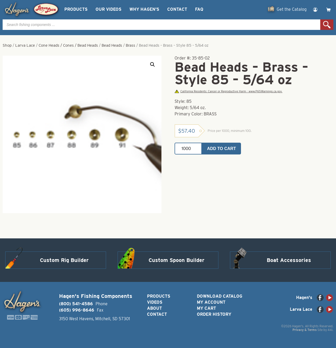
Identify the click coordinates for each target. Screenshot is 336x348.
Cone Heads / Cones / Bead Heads (68, 45)
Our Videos (109, 9)
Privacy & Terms (304, 330)
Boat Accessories (289, 260)
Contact (177, 9)
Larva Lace (25, 45)
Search (326, 24)
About (154, 308)
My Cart (206, 308)
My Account (211, 302)
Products (76, 9)
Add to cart (221, 148)
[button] (152, 64)
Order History (214, 314)
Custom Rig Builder (64, 260)
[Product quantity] (188, 148)
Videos (154, 302)
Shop (7, 45)
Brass (130, 45)
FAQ (199, 9)
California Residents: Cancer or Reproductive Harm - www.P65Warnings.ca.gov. (228, 91)
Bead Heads (112, 45)
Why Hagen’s (144, 9)
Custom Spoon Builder (176, 260)
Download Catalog (219, 296)
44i (330, 330)
